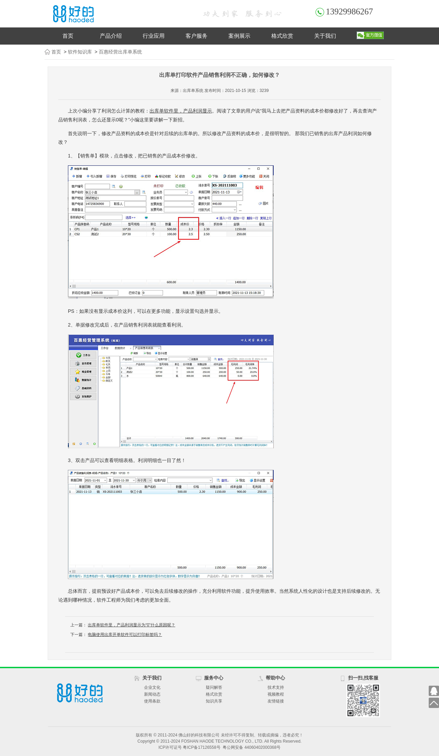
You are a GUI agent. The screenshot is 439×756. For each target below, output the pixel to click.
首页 (67, 36)
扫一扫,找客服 (363, 678)
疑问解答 (214, 687)
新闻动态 (152, 694)
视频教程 (276, 694)
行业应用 (154, 36)
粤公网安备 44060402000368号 (252, 747)
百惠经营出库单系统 (120, 52)
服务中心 (213, 678)
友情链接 (276, 701)
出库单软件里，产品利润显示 (181, 111)
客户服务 (196, 36)
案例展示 (239, 36)
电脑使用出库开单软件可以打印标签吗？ (125, 634)
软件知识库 (80, 52)
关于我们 (325, 36)
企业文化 (152, 687)
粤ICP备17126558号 (201, 747)
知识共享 (214, 701)
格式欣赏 (282, 36)
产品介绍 (111, 36)
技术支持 (276, 687)
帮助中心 (275, 678)
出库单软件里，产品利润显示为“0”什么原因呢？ (131, 625)
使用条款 (152, 701)
